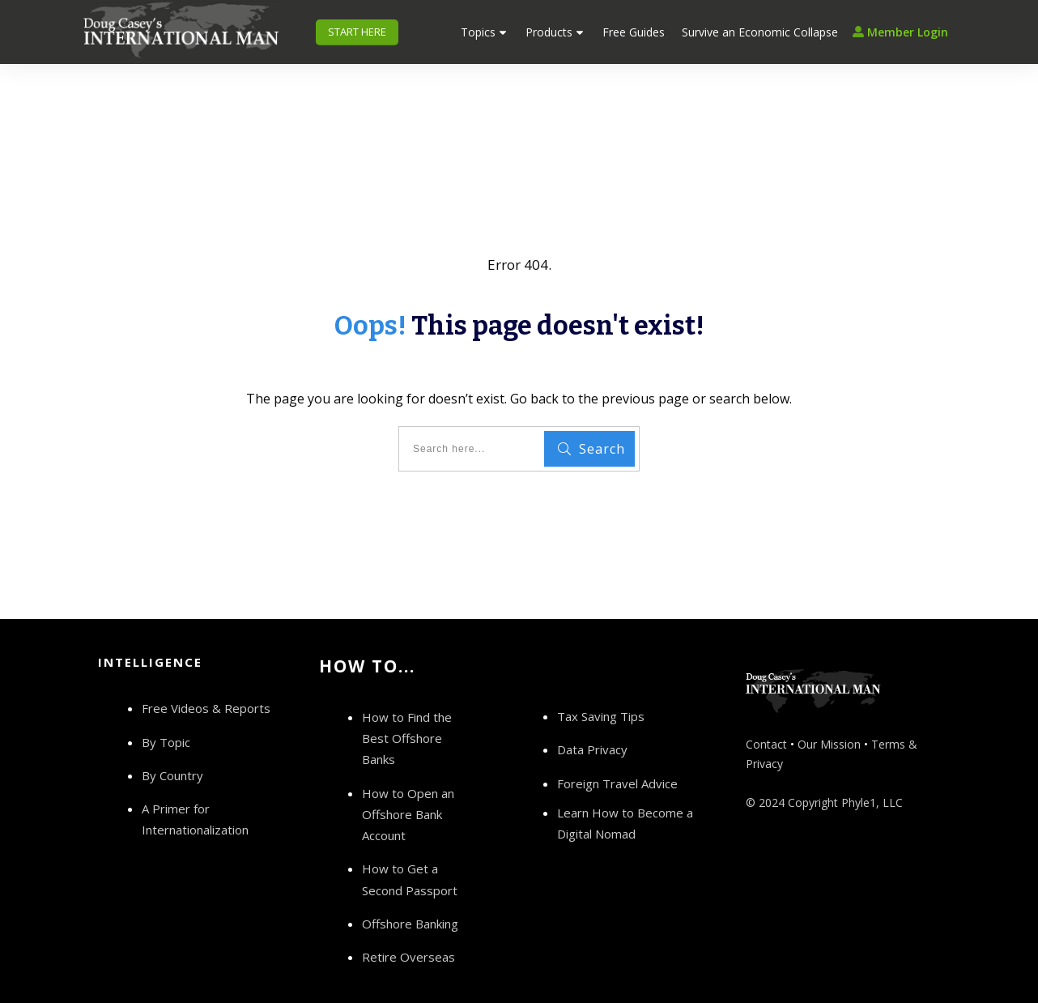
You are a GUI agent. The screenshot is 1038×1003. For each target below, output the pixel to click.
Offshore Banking (410, 888)
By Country (172, 740)
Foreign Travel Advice (617, 747)
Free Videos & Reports (206, 672)
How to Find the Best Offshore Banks (407, 702)
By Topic (166, 706)
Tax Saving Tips (600, 680)
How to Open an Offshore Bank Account (408, 778)
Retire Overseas (408, 921)
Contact (766, 708)
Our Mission (829, 708)
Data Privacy (592, 714)
